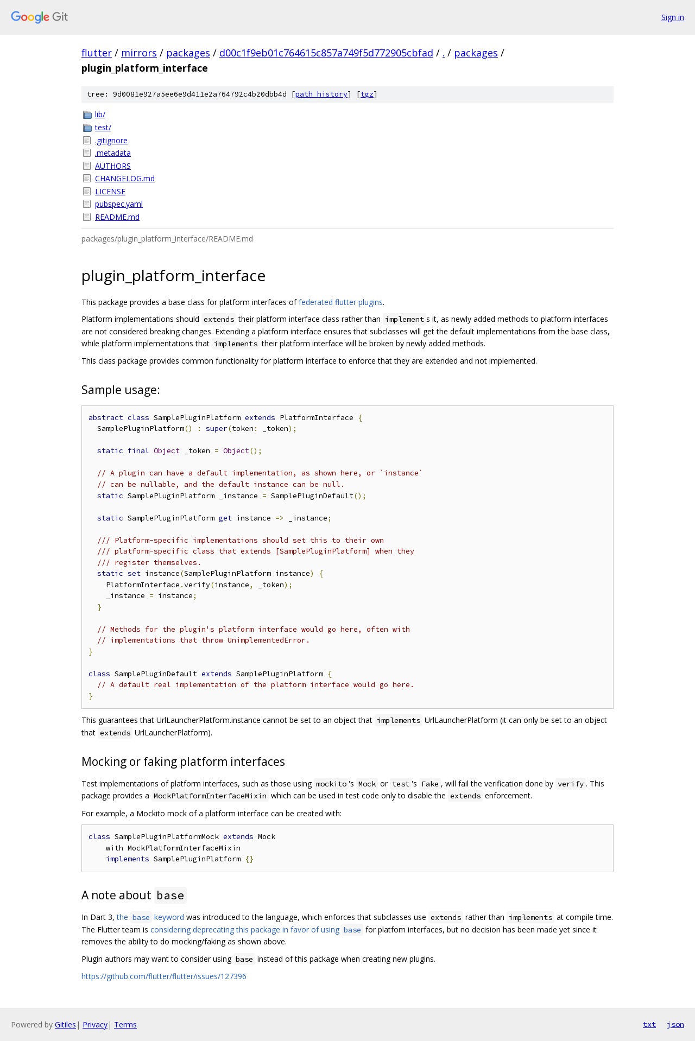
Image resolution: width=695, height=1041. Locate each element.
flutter (96, 52)
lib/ (100, 114)
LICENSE (110, 191)
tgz (367, 94)
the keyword (150, 917)
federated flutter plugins (341, 302)
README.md (117, 217)
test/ (103, 127)
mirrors (139, 52)
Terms (125, 1024)
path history (321, 94)
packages (188, 52)
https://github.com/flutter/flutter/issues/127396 (164, 976)
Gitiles (65, 1024)
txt (649, 1024)
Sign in (672, 17)
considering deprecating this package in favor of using (256, 929)
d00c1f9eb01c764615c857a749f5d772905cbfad (326, 52)
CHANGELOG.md (125, 178)
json (675, 1024)
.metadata (113, 153)
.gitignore (111, 140)
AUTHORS (113, 166)
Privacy (95, 1024)
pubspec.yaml (119, 204)
